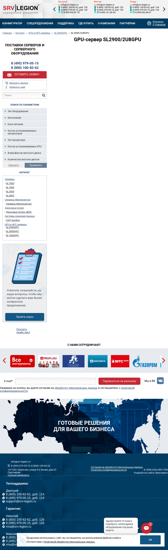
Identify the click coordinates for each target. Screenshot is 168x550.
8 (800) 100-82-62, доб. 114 (25, 494)
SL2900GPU (60, 33)
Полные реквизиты (18, 475)
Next (164, 9)
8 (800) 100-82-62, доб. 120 (74, 7)
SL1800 (10, 187)
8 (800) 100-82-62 (25, 68)
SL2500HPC (12, 227)
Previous (54, 9)
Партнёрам (127, 23)
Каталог (20, 33)
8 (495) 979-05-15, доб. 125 (110, 10)
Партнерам (14, 472)
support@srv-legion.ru (21, 501)
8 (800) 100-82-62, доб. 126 (25, 519)
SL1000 (10, 183)
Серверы (10, 179)
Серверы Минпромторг (18, 199)
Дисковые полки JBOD (19, 212)
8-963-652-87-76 (72, 12)
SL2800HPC (12, 231)
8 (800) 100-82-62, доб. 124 (146, 7)
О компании (106, 23)
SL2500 (10, 191)
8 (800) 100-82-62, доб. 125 (110, 7)
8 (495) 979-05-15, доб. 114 (25, 498)
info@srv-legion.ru (70, 4)
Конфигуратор (12, 23)
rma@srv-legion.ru (18, 526)
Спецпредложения (40, 23)
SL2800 (10, 195)
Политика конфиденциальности (109, 469)
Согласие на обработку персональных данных (117, 467)
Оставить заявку (26, 74)
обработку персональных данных (76, 388)
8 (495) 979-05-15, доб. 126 (25, 523)
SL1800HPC (12, 235)
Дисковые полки (14, 208)
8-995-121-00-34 (107, 12)
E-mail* (8, 381)
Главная (7, 33)
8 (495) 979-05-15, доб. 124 (146, 10)
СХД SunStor (13, 220)
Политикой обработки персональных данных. (69, 541)
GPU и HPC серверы (39, 33)
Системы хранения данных (20, 216)
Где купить (86, 23)
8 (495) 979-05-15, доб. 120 (74, 10)
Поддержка (66, 23)
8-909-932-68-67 (143, 12)
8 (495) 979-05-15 (25, 63)
